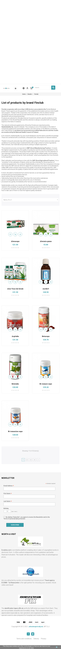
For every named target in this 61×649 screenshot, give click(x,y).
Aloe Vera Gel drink (15, 289)
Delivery (36, 639)
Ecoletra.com (6, 550)
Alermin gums (46, 241)
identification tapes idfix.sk (14, 608)
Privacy (43, 639)
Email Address (9, 486)
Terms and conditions (24, 639)
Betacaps (46, 336)
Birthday (6, 508)
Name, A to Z (31, 200)
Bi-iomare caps (46, 384)
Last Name (8, 501)
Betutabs (15, 384)
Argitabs (15, 336)
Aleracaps (15, 241)
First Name (8, 493)
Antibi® (46, 289)
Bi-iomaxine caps (15, 431)
